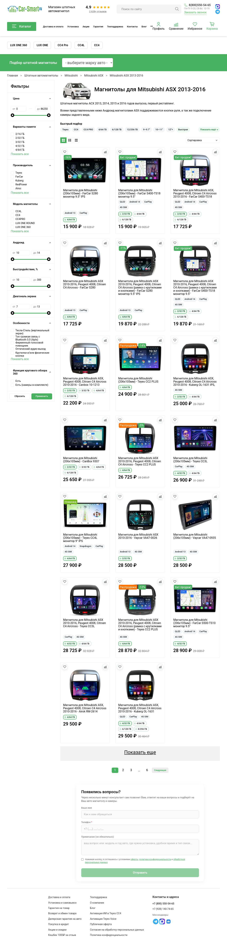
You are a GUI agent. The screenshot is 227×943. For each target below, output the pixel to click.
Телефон (86, 822)
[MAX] (217, 6)
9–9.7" (146, 129)
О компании (97, 902)
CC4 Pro (63, 45)
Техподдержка (115, 26)
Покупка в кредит (58, 924)
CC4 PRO (88, 129)
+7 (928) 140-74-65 (163, 908)
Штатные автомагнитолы (41, 75)
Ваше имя (86, 807)
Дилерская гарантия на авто (65, 918)
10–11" (159, 129)
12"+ (170, 129)
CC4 (96, 45)
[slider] (12, 115)
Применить (42, 396)
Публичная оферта (101, 924)
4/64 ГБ (102, 129)
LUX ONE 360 (18, 45)
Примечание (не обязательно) (97, 836)
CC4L (81, 45)
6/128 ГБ (117, 129)
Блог (144, 26)
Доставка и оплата (53, 26)
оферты (134, 859)
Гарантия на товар (59, 908)
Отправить (140, 872)
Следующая (160, 770)
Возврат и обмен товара (62, 913)
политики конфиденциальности (155, 859)
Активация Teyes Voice (103, 918)
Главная (12, 75)
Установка (73, 26)
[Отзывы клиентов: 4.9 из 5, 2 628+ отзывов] (98, 9)
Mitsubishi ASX (93, 75)
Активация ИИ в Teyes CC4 (105, 913)
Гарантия (98, 26)
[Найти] (177, 9)
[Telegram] (217, 11)
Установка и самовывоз (62, 902)
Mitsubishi (71, 75)
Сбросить (20, 396)
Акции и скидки (57, 929)
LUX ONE (42, 45)
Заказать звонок (195, 12)
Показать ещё (208, 129)
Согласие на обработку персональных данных (117, 929)
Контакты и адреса (166, 897)
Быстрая (183, 129)
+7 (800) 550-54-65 (163, 903)
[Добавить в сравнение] (105, 152)
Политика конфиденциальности (108, 935)
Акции (86, 26)
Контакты (132, 26)
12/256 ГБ (132, 129)
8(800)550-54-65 (197, 5)
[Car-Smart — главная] (24, 9)
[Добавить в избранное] (65, 152)
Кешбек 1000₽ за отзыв (62, 935)
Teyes (65, 129)
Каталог (21, 26)
